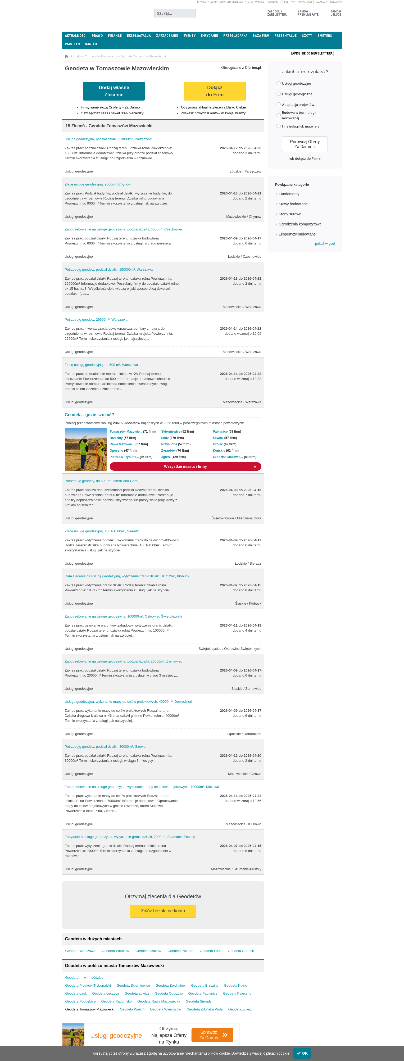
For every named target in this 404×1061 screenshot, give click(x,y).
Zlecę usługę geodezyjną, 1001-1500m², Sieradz (102, 531)
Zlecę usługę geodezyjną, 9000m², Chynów (98, 184)
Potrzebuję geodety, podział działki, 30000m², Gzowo (105, 747)
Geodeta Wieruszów (165, 1009)
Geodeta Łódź (210, 951)
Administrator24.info (102, 13)
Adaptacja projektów (295, 104)
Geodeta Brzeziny (204, 985)
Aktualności (76, 36)
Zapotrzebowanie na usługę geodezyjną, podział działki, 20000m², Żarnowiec (123, 661)
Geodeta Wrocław (115, 951)
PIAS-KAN (72, 44)
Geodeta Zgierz (240, 1009)
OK (302, 1053)
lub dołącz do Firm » (305, 159)
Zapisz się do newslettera (311, 53)
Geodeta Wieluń (132, 1009)
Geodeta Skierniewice (133, 985)
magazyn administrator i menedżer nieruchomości (230, 2)
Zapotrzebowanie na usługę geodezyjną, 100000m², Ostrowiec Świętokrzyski (123, 616)
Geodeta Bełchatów (170, 985)
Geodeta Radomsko (116, 1001)
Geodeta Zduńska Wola (205, 1009)
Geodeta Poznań (180, 951)
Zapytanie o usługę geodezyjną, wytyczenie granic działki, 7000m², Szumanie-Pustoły (130, 837)
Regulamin (274, 2)
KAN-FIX (91, 44)
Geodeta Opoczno (169, 993)
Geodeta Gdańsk (241, 951)
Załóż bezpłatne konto (163, 910)
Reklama (336, 2)
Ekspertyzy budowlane (297, 234)
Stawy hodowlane (293, 204)
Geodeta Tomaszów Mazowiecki (143, 56)
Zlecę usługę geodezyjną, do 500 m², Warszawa (101, 365)
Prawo (97, 36)
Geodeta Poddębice (80, 1001)
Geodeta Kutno (235, 985)
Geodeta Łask (76, 993)
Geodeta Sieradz (199, 1001)
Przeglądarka (235, 36)
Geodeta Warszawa (80, 951)
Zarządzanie (167, 36)
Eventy (189, 36)
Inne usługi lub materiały (297, 126)
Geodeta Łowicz (137, 993)
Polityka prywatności (298, 2)
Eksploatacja (139, 36)
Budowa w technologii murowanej (296, 115)
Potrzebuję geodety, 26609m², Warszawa (96, 319)
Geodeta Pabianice (202, 993)
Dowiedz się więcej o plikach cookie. (260, 1053)
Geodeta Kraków (148, 951)
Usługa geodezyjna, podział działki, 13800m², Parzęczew (108, 139)
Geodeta (72, 978)
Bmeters (324, 36)
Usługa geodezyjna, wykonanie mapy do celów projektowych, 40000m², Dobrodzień (128, 702)
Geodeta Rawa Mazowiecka (158, 1001)
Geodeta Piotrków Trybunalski (88, 985)
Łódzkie (76, 56)
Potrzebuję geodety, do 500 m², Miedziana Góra (101, 481)
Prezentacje (286, 36)
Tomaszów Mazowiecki (101, 56)
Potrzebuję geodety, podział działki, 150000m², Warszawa (109, 269)
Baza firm (261, 36)
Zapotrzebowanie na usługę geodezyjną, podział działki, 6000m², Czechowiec (124, 229)
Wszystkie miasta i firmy (210, 466)
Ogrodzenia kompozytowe (300, 224)
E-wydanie (209, 36)
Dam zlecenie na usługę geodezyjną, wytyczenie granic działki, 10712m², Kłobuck (127, 576)
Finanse (115, 36)
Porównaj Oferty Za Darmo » (305, 144)
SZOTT (307, 36)
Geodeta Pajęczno (237, 993)
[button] (325, 243)
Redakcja (321, 2)
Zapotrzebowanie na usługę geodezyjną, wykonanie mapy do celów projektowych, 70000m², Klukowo (142, 787)
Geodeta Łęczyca (105, 993)
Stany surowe (290, 214)
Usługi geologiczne (294, 94)
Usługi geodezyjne (293, 83)
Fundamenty (289, 194)
